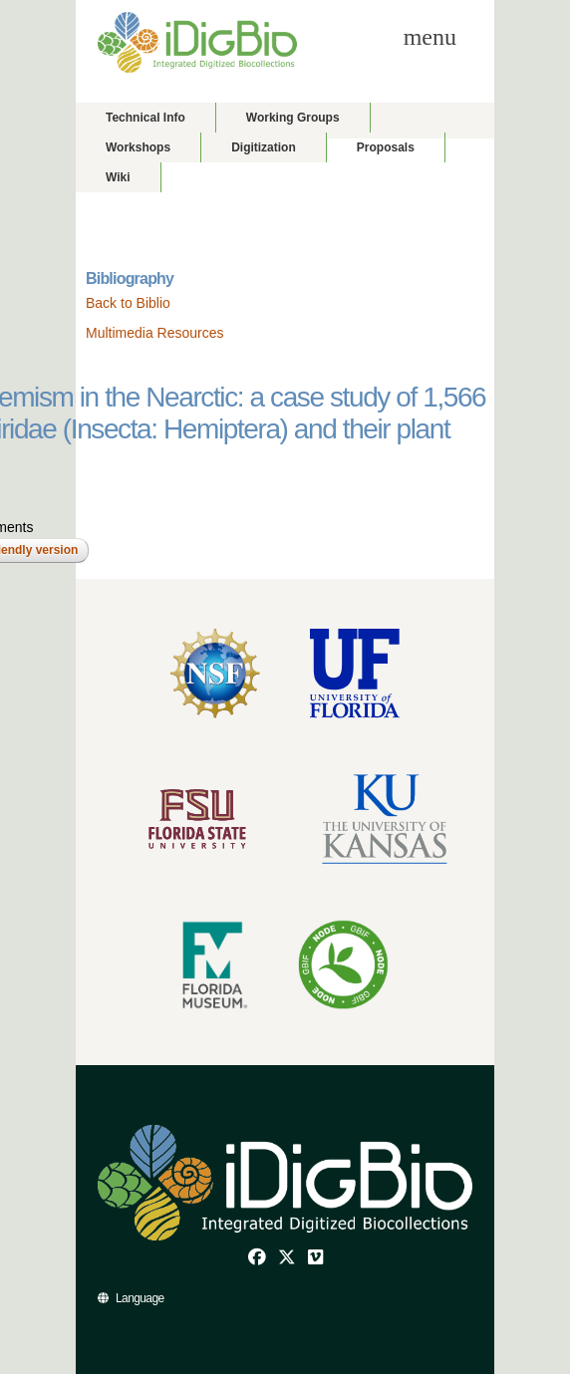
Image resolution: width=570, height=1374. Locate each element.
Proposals (386, 147)
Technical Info (145, 118)
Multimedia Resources (155, 333)
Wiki (118, 177)
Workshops (138, 147)
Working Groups (293, 118)
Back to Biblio (128, 303)
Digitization (263, 147)
